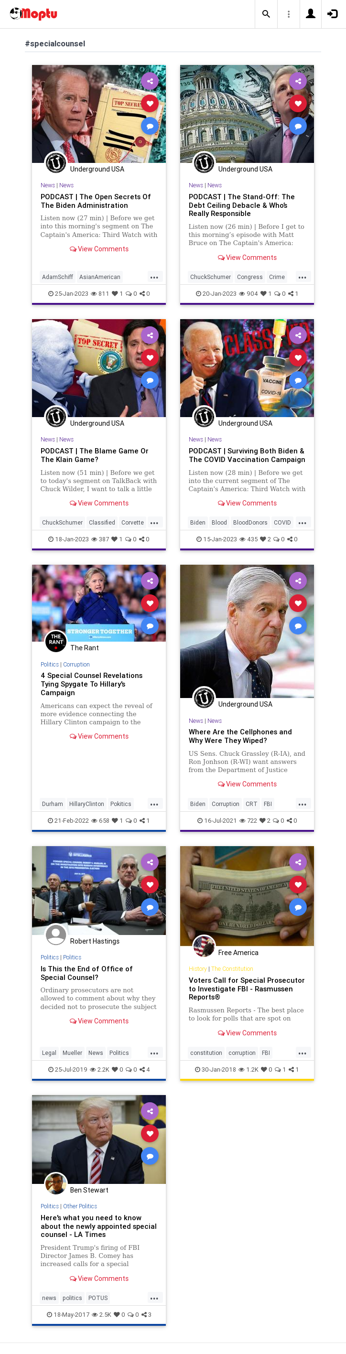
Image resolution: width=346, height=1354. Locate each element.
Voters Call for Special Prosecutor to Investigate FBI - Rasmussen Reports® (247, 989)
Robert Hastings (94, 941)
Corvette (132, 522)
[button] (266, 14)
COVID (282, 522)
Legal (49, 1052)
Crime (277, 276)
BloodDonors (250, 522)
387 (100, 539)
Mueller (72, 1052)
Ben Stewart (89, 1190)
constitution (206, 1052)
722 (248, 821)
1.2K (248, 1069)
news (49, 1297)
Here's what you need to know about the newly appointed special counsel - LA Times (99, 1226)
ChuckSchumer (210, 276)
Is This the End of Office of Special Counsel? (87, 973)
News (48, 185)
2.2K (99, 1069)
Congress (250, 276)
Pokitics (120, 803)
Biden (197, 522)
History (198, 968)
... (154, 276)
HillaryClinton (86, 803)
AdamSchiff (57, 276)
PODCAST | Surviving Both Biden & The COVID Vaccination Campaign (247, 455)
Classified (102, 522)
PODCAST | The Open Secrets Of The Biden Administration (96, 201)
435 (248, 539)
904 (248, 294)
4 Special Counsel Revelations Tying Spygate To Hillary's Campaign (91, 684)
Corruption (76, 664)
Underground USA (97, 169)
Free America (238, 952)
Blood (219, 522)
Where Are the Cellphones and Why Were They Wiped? (240, 736)
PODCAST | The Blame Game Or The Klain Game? (95, 455)
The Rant (84, 648)
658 (100, 821)
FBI (268, 803)
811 (100, 294)
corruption (242, 1052)
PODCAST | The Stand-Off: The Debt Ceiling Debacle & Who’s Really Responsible (242, 205)
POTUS (98, 1297)
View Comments (99, 249)
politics (72, 1297)
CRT (252, 803)
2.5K (101, 1315)
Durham (52, 803)
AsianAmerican (99, 276)
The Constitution (232, 968)
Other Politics (80, 1206)
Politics (50, 664)
